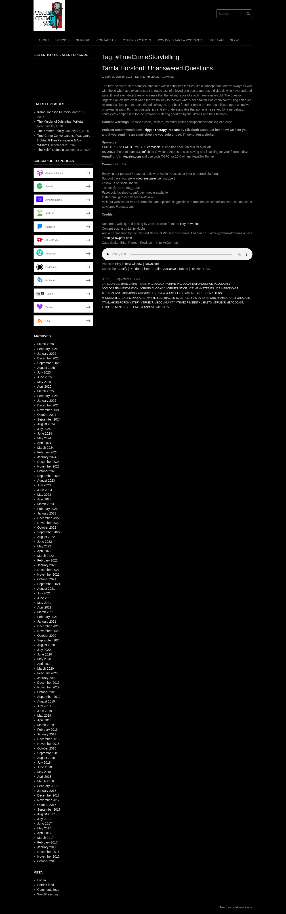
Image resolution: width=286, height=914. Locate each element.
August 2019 (46, 701)
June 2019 (44, 711)
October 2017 (46, 805)
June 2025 (44, 377)
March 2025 (45, 391)
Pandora (135, 269)
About (43, 40)
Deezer (196, 269)
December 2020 (48, 626)
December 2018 (48, 739)
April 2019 (44, 720)
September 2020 (49, 640)
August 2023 (46, 480)
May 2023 (44, 494)
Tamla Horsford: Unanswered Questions (157, 68)
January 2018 (46, 790)
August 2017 (46, 814)
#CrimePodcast (226, 288)
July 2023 (44, 485)
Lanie (141, 76)
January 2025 (46, 400)
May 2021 (44, 602)
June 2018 (44, 767)
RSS (206, 269)
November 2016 (48, 856)
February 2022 (47, 560)
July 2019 (44, 706)
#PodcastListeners (116, 297)
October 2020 (46, 635)
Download (152, 264)
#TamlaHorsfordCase (233, 297)
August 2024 (46, 424)
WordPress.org (47, 894)
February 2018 (47, 786)
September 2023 (49, 476)
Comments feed (48, 889)
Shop (234, 40)
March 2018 (45, 781)
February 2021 (47, 617)
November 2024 (48, 410)
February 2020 (47, 673)
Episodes (63, 40)
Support (83, 40)
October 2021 (46, 579)
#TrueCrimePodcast (228, 302)
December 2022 (48, 518)
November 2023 (48, 466)
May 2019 (44, 715)
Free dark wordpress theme (236, 907)
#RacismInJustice (176, 297)
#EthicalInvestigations (119, 293)
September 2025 (49, 363)
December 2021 (48, 570)
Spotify (122, 269)
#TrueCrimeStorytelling (120, 307)
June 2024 (44, 433)
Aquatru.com (132, 156)
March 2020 (45, 668)
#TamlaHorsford (203, 297)
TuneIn (183, 269)
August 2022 (46, 537)
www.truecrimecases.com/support (151, 178)
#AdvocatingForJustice (195, 283)
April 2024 (44, 443)
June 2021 (44, 598)
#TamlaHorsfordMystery (121, 302)
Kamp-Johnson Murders (54, 112)
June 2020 (44, 654)
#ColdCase (222, 283)
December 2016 (48, 852)
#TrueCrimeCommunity (158, 302)
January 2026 (46, 353)
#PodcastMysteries (147, 297)
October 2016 (46, 861)
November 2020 (48, 631)
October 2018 (46, 748)
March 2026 (45, 344)
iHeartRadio (152, 269)
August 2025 (46, 367)
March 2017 (45, 837)
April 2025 (44, 386)
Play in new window (128, 264)
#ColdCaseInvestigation (120, 288)
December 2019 (48, 682)
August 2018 (46, 758)
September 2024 (49, 419)
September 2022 (49, 532)
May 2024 (44, 438)
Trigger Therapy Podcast (161, 130)
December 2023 (48, 461)
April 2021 (44, 607)
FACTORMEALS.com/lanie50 (143, 147)
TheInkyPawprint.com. (117, 238)
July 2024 (44, 429)
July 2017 (44, 819)
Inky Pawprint (189, 224)
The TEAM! (216, 40)
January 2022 (46, 565)
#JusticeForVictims (180, 293)
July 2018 (44, 762)
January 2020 (46, 678)
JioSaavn (169, 269)
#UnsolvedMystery (155, 307)
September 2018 (49, 753)
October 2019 (46, 692)
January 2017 (46, 847)
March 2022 (45, 555)
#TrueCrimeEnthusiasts (194, 302)
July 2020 (44, 649)
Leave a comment (163, 76)
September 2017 (49, 809)
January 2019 (46, 734)
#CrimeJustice (176, 288)
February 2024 (47, 452)
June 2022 (44, 541)
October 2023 (46, 471)
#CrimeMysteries (201, 288)
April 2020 (44, 664)
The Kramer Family (50, 131)
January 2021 (46, 621)
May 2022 (44, 546)
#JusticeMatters (209, 293)
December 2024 (48, 405)
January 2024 (46, 457)
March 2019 (45, 725)
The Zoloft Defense (50, 150)
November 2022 (48, 523)
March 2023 (45, 504)
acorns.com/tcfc (139, 152)
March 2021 (45, 612)
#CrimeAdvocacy (152, 288)
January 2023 (46, 513)
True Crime (128, 283)
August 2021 (46, 588)
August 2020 (46, 645)
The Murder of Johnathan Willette (60, 121)
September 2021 (49, 584)
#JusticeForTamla (151, 293)
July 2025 (44, 372)
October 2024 (46, 414)
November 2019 (48, 687)
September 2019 (49, 696)
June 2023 (44, 490)
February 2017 (47, 842)
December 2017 (48, 795)
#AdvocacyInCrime (162, 283)
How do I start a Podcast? (179, 40)
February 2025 (47, 396)
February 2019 (47, 729)
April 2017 (44, 833)
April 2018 (44, 776)
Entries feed (45, 885)
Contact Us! (106, 40)
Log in (41, 880)
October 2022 (46, 527)
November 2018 (48, 743)
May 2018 (44, 772)
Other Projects (137, 40)
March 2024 (45, 447)
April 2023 (44, 499)
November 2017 (48, 800)
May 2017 (44, 828)
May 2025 (44, 382)
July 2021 (44, 593)
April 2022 (44, 551)
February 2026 (47, 349)
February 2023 (47, 508)
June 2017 (44, 823)
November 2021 (48, 574)
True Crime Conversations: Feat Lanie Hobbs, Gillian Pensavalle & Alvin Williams (63, 140)
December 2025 (48, 358)
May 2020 (44, 659)
